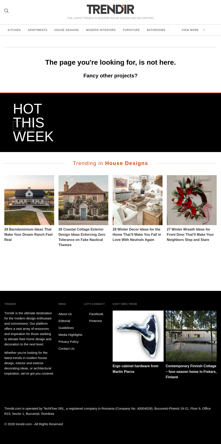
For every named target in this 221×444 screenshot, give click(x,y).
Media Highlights (70, 335)
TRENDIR (110, 9)
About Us (65, 314)
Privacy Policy (68, 341)
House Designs (67, 30)
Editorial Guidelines (66, 324)
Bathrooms (156, 30)
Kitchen (14, 30)
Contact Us (66, 348)
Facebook (93, 314)
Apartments (37, 30)
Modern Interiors (101, 30)
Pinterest (93, 321)
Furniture (131, 30)
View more (191, 30)
